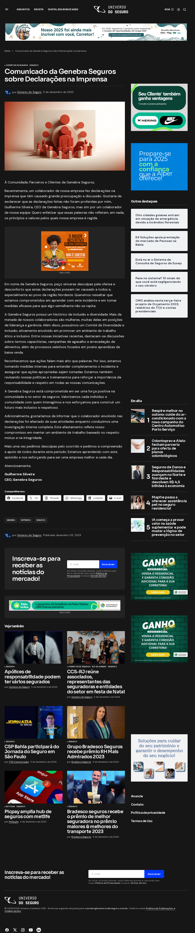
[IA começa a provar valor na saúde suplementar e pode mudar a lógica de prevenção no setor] (138, 525)
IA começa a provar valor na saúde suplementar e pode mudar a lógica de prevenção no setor (169, 527)
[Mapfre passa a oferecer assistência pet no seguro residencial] (138, 502)
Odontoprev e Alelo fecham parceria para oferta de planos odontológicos (168, 448)
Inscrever (108, 564)
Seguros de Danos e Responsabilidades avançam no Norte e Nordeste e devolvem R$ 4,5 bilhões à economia (169, 476)
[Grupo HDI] (96, 32)
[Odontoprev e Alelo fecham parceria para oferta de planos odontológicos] (138, 446)
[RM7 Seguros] (159, 758)
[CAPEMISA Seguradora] (64, 251)
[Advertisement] (159, 357)
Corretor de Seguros (17, 65)
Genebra (11, 520)
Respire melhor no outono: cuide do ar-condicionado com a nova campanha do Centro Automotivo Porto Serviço (169, 420)
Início (7, 50)
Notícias (10, 807)
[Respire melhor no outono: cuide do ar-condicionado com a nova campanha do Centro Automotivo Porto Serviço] (138, 416)
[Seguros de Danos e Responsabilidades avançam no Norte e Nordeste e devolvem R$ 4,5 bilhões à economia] (138, 472)
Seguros (33, 65)
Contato (137, 805)
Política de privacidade (148, 813)
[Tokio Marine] (159, 576)
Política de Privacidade (107, 883)
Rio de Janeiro (99, 667)
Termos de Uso (98, 575)
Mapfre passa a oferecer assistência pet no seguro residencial (169, 503)
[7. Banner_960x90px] (64, 605)
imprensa (25, 520)
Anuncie (137, 796)
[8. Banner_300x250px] (159, 107)
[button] (7, 9)
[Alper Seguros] (159, 166)
